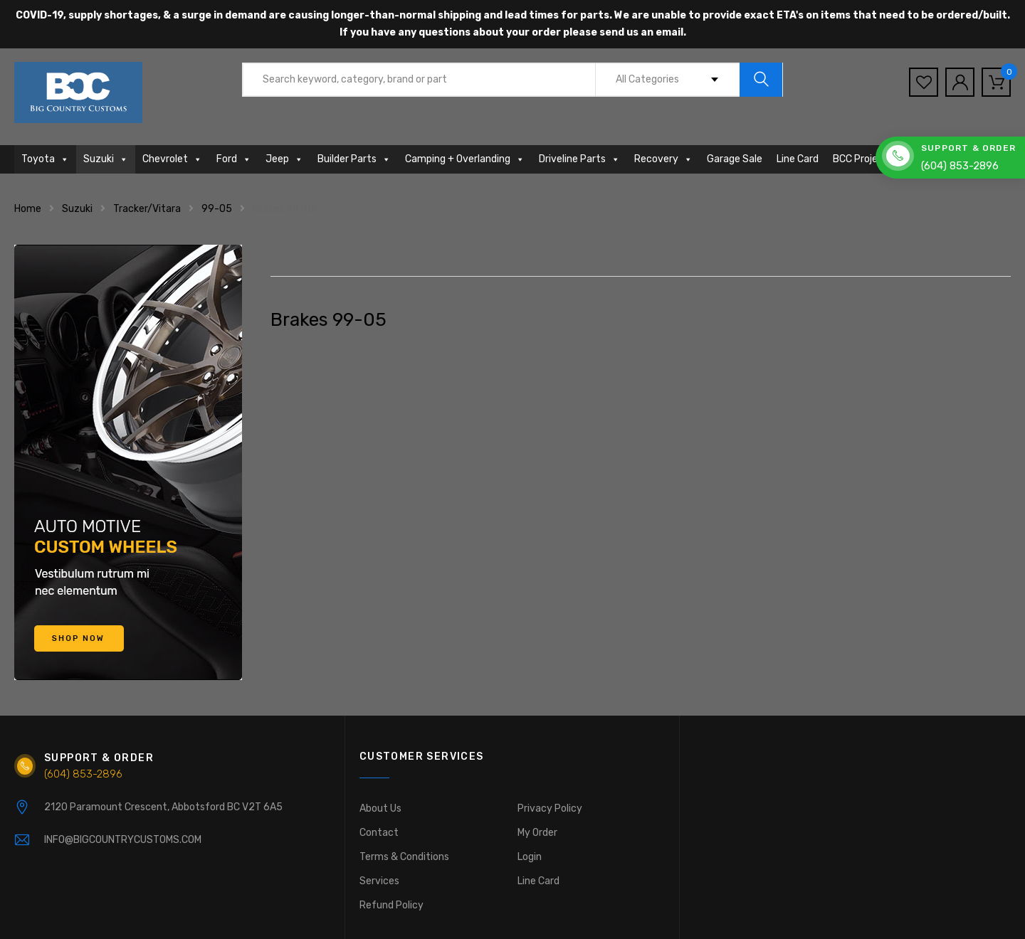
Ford (233, 159)
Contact (379, 833)
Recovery (663, 159)
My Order (537, 833)
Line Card (798, 159)
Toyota (45, 159)
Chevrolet (172, 159)
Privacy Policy (549, 808)
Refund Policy (391, 905)
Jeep (284, 159)
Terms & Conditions (404, 857)
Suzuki (105, 159)
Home (27, 209)
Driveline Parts (579, 159)
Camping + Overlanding (465, 159)
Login (529, 857)
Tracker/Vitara (147, 209)
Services (379, 881)
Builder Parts (354, 159)
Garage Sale (734, 159)
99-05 (216, 209)
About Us (380, 808)
